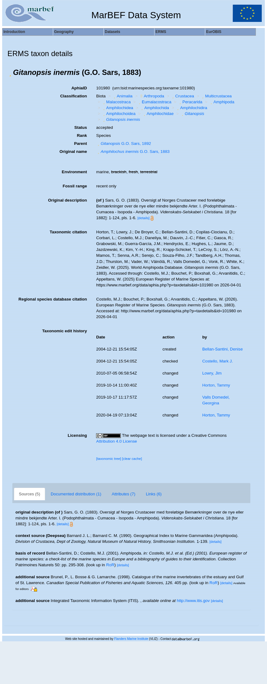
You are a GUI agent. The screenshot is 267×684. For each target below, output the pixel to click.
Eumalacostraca (154, 102)
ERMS (160, 32)
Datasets (112, 32)
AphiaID (79, 88)
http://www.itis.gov (193, 600)
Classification (73, 96)
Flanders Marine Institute (131, 639)
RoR (110, 565)
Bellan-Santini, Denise (222, 349)
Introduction (14, 32)
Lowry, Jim (212, 373)
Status (80, 127)
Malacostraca (116, 102)
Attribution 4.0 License (116, 441)
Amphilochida (154, 107)
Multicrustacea (216, 96)
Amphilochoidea (118, 113)
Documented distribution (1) (76, 494)
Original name (73, 151)
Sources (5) (29, 494)
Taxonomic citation (68, 232)
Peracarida (190, 102)
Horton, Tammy (216, 385)
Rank (82, 135)
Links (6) (154, 494)
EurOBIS (213, 32)
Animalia (122, 96)
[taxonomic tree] (108, 459)
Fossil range (75, 186)
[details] (144, 218)
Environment (74, 172)
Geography (64, 32)
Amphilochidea (117, 107)
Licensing (77, 435)
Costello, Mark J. (217, 361)
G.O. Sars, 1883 (132, 151)
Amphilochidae (158, 113)
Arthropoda (151, 96)
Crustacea (182, 96)
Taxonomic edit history (64, 331)
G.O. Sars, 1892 (123, 143)
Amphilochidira (191, 107)
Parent (80, 143)
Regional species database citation (53, 299)
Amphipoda (221, 102)
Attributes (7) (123, 494)
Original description (67, 200)
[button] (10, 72)
